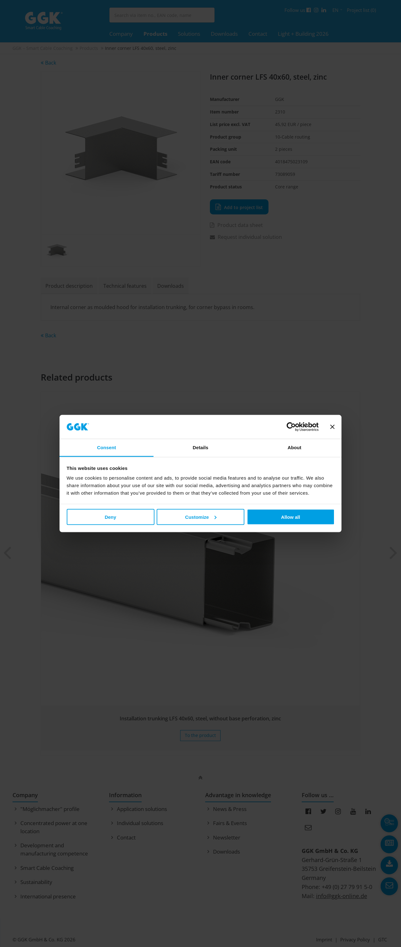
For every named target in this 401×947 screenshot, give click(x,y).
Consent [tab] (106, 447)
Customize (200, 516)
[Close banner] (332, 427)
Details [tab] (200, 447)
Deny (110, 516)
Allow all (290, 516)
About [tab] (294, 447)
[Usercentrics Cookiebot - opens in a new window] (291, 427)
